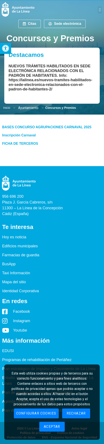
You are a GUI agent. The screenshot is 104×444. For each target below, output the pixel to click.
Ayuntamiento (28, 108)
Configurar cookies (36, 413)
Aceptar (52, 427)
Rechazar (76, 413)
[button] (5, 48)
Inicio (6, 107)
